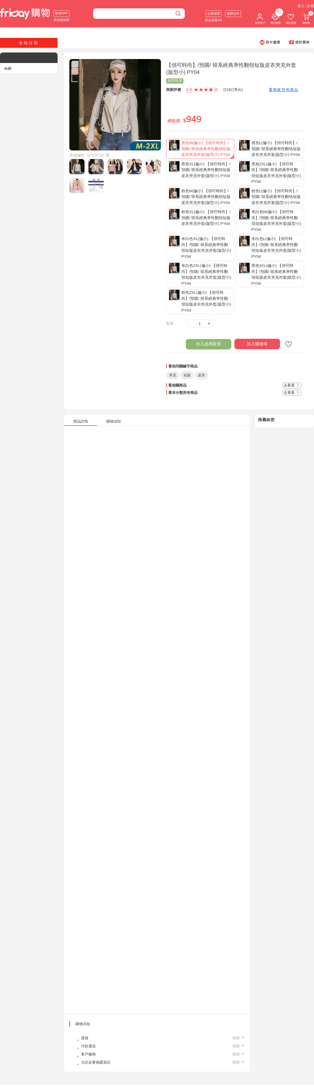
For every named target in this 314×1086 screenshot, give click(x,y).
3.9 (189, 89)
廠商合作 (233, 13)
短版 (187, 375)
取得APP (61, 13)
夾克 (172, 375)
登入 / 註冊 (306, 6)
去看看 (292, 385)
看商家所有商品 (283, 89)
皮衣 (201, 375)
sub (7, 68)
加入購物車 (257, 344)
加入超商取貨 (208, 344)
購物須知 (82, 1024)
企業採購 (213, 13)
